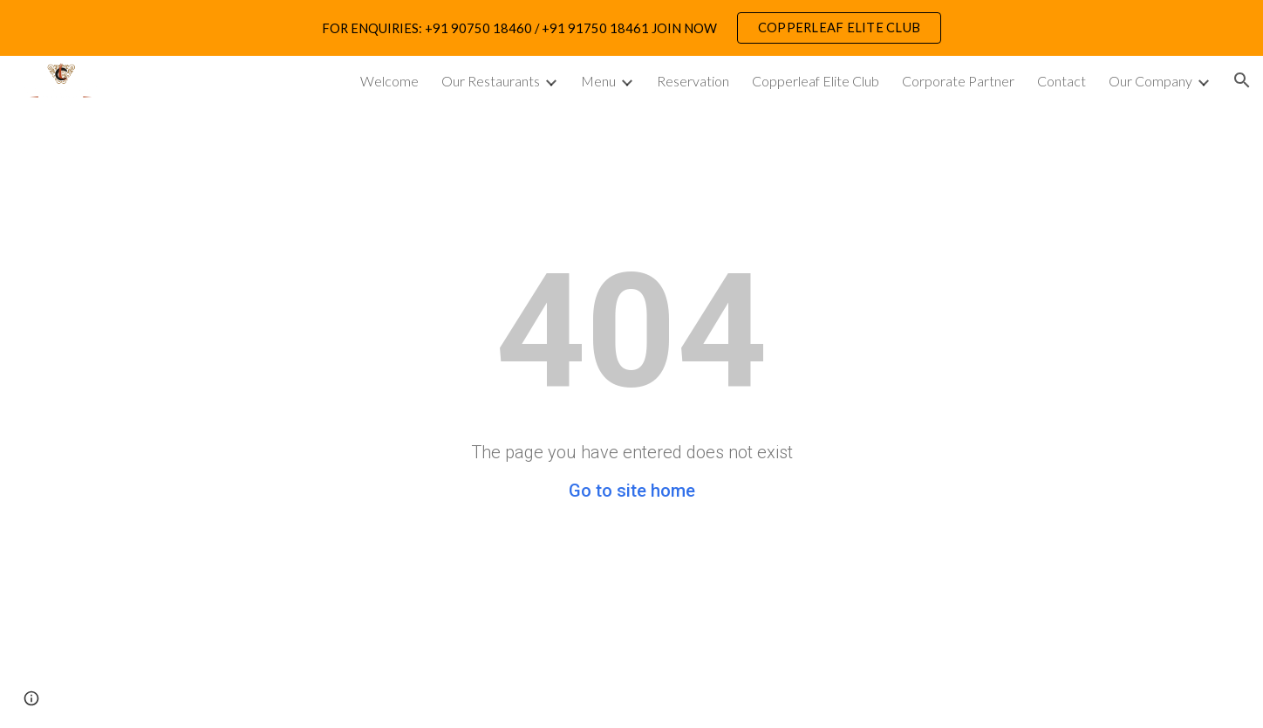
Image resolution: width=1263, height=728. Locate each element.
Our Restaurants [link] (490, 80)
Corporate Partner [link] (958, 80)
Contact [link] (1061, 80)
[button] (1242, 80)
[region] (631, 28)
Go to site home (632, 490)
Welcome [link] (389, 80)
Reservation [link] (693, 80)
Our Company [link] (1150, 80)
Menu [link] (598, 80)
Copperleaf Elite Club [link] (815, 80)
